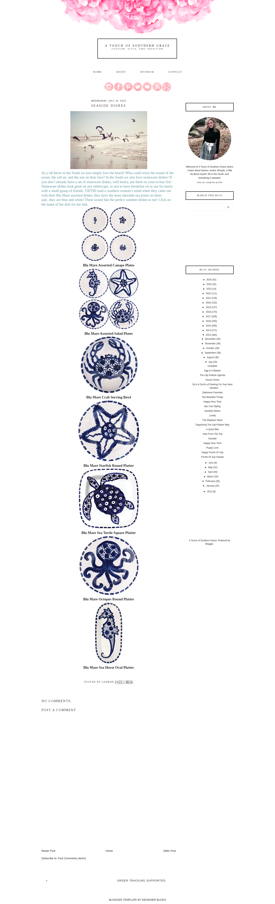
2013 (208, 335)
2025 (209, 279)
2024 (209, 284)
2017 (208, 316)
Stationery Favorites (212, 392)
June (211, 462)
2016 (208, 321)
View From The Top (212, 434)
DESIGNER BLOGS (154, 899)
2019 (208, 307)
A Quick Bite (212, 429)
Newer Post (48, 850)
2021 (208, 298)
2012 (209, 491)
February (210, 481)
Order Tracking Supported (141, 880)
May (210, 467)
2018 (208, 312)
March (210, 476)
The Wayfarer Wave (212, 420)
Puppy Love (212, 447)
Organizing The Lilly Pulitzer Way (212, 424)
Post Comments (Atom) (72, 858)
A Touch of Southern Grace (137, 46)
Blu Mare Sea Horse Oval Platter (108, 667)
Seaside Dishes (212, 411)
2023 (209, 289)
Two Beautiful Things (212, 397)
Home (97, 72)
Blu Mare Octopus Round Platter (108, 599)
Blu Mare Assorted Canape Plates (108, 265)
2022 (208, 293)
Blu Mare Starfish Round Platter (109, 466)
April (210, 472)
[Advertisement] (70, 822)
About (121, 72)
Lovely (212, 415)
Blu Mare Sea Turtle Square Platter (108, 533)
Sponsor (147, 72)
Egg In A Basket (212, 370)
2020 (208, 302)
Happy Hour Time (212, 401)
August (210, 357)
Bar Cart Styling (212, 406)
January (210, 485)
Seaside (212, 438)
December (210, 339)
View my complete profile (209, 182)
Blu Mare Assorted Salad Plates (109, 333)
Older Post (169, 850)
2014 (208, 330)
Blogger (209, 544)
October (210, 348)
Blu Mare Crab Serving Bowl (108, 397)
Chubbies (212, 366)
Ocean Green (212, 379)
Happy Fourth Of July (212, 452)
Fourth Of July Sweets (212, 457)
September (210, 352)
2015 (208, 325)
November (210, 343)
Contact (175, 72)
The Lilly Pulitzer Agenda (212, 375)
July (210, 362)
